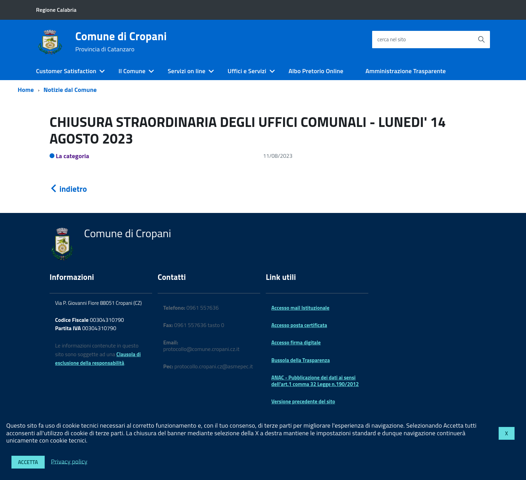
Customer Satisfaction (66, 71)
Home (26, 89)
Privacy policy (69, 461)
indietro (68, 189)
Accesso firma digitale (296, 342)
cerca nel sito (391, 39)
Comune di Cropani (121, 42)
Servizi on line (186, 71)
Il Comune (132, 71)
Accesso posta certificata (299, 325)
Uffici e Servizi (247, 71)
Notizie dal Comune (70, 89)
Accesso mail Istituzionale (300, 308)
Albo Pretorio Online (316, 71)
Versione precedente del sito (303, 401)
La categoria (72, 156)
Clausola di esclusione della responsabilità (98, 358)
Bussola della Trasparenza (300, 360)
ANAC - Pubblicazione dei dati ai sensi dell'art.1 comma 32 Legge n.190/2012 (315, 381)
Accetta (28, 462)
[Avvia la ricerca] (481, 39)
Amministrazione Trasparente (406, 71)
